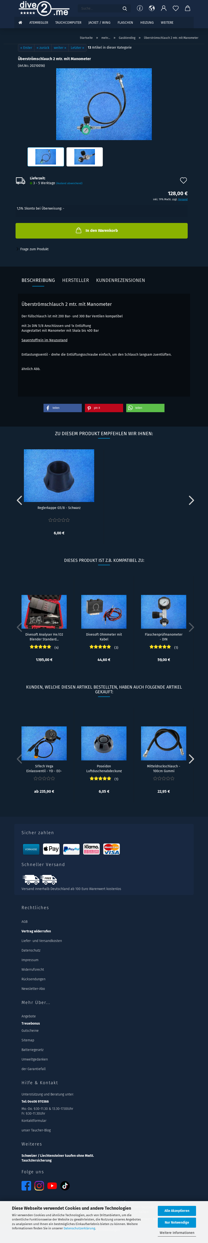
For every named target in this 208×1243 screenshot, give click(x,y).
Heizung (147, 23)
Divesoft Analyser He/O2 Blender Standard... (44, 637)
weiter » (60, 48)
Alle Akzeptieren (176, 1211)
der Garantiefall (34, 1069)
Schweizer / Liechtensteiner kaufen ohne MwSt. (58, 1156)
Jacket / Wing (99, 23)
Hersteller (75, 280)
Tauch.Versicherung (37, 1160)
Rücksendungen (33, 979)
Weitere (167, 23)
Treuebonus (31, 1023)
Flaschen (125, 23)
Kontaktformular (34, 1121)
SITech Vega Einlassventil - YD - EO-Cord (44, 768)
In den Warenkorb (96, 230)
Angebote (29, 1016)
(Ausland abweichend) (69, 183)
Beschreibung (38, 280)
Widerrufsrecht (33, 970)
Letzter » (77, 48)
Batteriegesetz (33, 1050)
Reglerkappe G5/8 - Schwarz (59, 508)
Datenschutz (31, 950)
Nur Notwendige (177, 1222)
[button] (152, 8)
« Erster (26, 48)
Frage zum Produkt (34, 249)
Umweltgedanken (35, 1059)
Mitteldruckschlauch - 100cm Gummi (163, 768)
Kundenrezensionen (120, 280)
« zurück (43, 48)
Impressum (30, 960)
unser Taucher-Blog (36, 1130)
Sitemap (28, 1040)
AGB (24, 922)
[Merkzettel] (176, 8)
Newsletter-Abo (33, 989)
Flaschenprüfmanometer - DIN (163, 637)
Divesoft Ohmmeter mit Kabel (104, 637)
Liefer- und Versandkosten (42, 941)
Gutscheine (30, 1031)
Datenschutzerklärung (79, 1228)
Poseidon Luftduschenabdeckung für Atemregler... (104, 768)
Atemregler (38, 23)
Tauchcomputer (68, 23)
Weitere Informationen (177, 1233)
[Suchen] (125, 8)
